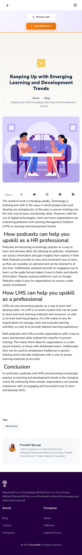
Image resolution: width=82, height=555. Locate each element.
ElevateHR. (35, 545)
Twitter (7, 525)
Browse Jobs (41, 17)
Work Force (11, 426)
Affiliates (49, 525)
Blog (47, 98)
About (47, 518)
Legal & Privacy (53, 532)
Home (35, 98)
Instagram (8, 532)
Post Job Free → (41, 26)
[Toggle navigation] (75, 5)
